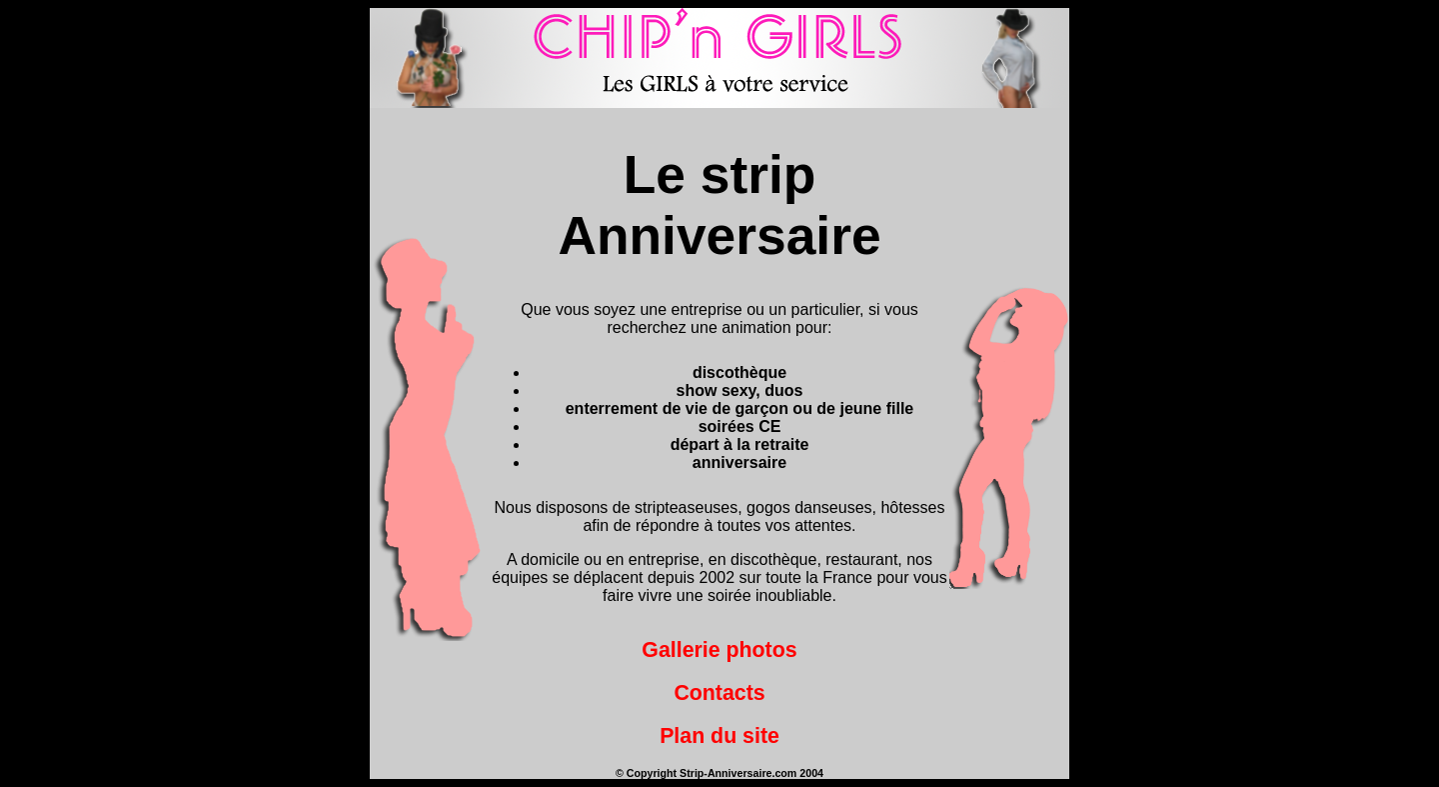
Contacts (719, 693)
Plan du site (719, 736)
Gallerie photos (719, 650)
